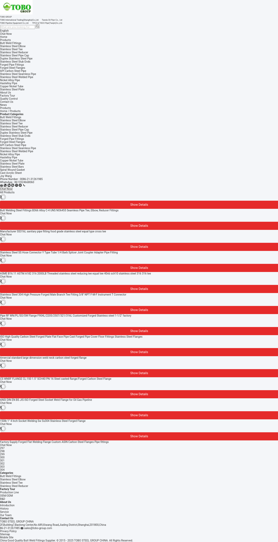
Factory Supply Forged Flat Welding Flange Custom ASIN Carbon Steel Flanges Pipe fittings (54, 441)
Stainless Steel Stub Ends (15, 135)
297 (2, 448)
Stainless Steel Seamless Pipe (18, 148)
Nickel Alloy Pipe (10, 154)
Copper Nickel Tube (11, 160)
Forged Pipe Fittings (12, 138)
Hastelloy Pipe (8, 157)
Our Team (6, 515)
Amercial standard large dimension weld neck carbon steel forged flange (43, 357)
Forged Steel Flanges (12, 142)
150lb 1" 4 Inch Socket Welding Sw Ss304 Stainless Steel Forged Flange (43, 420)
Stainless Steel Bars (12, 166)
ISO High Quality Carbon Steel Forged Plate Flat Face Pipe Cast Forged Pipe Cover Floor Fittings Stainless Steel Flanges (71, 336)
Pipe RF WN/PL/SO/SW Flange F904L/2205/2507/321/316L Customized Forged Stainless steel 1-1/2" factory (65, 315)
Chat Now (6, 33)
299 (2, 454)
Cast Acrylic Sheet (11, 172)
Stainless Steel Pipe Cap (14, 129)
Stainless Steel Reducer (14, 126)
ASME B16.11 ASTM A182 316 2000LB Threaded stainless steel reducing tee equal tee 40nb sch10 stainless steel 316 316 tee (75, 273)
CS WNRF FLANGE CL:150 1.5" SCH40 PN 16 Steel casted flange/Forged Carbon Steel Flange (55, 378)
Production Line (9, 492)
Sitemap (5, 534)
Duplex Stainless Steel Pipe (16, 132)
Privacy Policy (8, 531)
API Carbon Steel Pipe (13, 145)
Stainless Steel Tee (11, 123)
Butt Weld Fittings (10, 117)
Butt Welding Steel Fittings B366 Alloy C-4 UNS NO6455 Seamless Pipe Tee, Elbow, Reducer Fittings (59, 210)
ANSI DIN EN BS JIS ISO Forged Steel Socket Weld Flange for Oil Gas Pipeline (46, 399)
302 (2, 463)
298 (2, 451)
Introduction (7, 505)
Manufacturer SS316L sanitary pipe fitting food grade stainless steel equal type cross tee (53, 231)
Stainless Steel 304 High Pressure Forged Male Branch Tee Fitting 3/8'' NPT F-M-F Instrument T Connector (63, 294)
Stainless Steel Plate (12, 163)
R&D (2, 498)
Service (4, 511)
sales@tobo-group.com (38, 528)
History (4, 508)
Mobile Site (6, 537)
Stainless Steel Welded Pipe (16, 151)
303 (2, 466)
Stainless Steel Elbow (13, 120)
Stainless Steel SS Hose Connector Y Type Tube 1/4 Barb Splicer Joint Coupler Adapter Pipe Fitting (59, 252)
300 (2, 457)
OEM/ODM (6, 495)
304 (2, 469)
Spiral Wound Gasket (12, 169)
